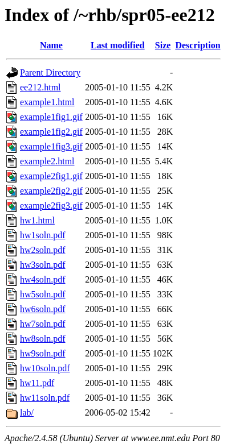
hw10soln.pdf (45, 368)
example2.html (47, 161)
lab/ (27, 412)
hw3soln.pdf (43, 264)
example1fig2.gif (51, 131)
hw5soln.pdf (43, 294)
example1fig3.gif (51, 146)
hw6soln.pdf (43, 309)
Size (163, 45)
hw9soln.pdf (43, 353)
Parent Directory (50, 72)
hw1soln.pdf (43, 235)
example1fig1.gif (51, 117)
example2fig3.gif (51, 205)
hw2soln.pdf (43, 250)
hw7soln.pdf (43, 324)
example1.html (47, 102)
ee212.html (40, 87)
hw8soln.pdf (43, 338)
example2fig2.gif (51, 191)
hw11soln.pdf (45, 398)
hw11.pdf (37, 383)
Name (51, 45)
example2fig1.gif (51, 176)
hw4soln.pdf (43, 279)
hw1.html (37, 220)
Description (197, 45)
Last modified (118, 45)
